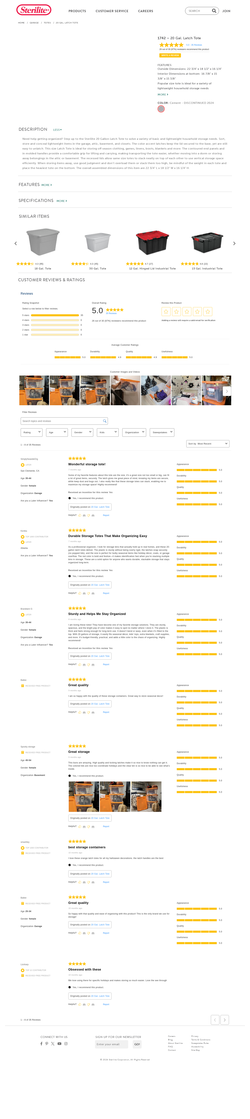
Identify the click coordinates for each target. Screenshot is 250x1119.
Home (21, 23)
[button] (15, 243)
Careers (171, 1036)
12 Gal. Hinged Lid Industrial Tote (152, 268)
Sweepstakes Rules (200, 1043)
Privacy (195, 1036)
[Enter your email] (111, 1044)
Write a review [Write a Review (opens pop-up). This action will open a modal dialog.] (170, 55)
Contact (172, 1050)
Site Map (195, 1050)
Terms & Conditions (200, 1039)
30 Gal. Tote (97, 268)
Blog (170, 1039)
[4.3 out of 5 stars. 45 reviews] (97, 263)
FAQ (170, 1046)
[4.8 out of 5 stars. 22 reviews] (207, 263)
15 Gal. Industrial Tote (207, 268)
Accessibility (197, 1046)
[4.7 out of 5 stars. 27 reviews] (152, 263)
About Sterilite (175, 1043)
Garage (34, 23)
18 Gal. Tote (42, 268)
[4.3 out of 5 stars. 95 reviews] (42, 263)
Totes (47, 23)
